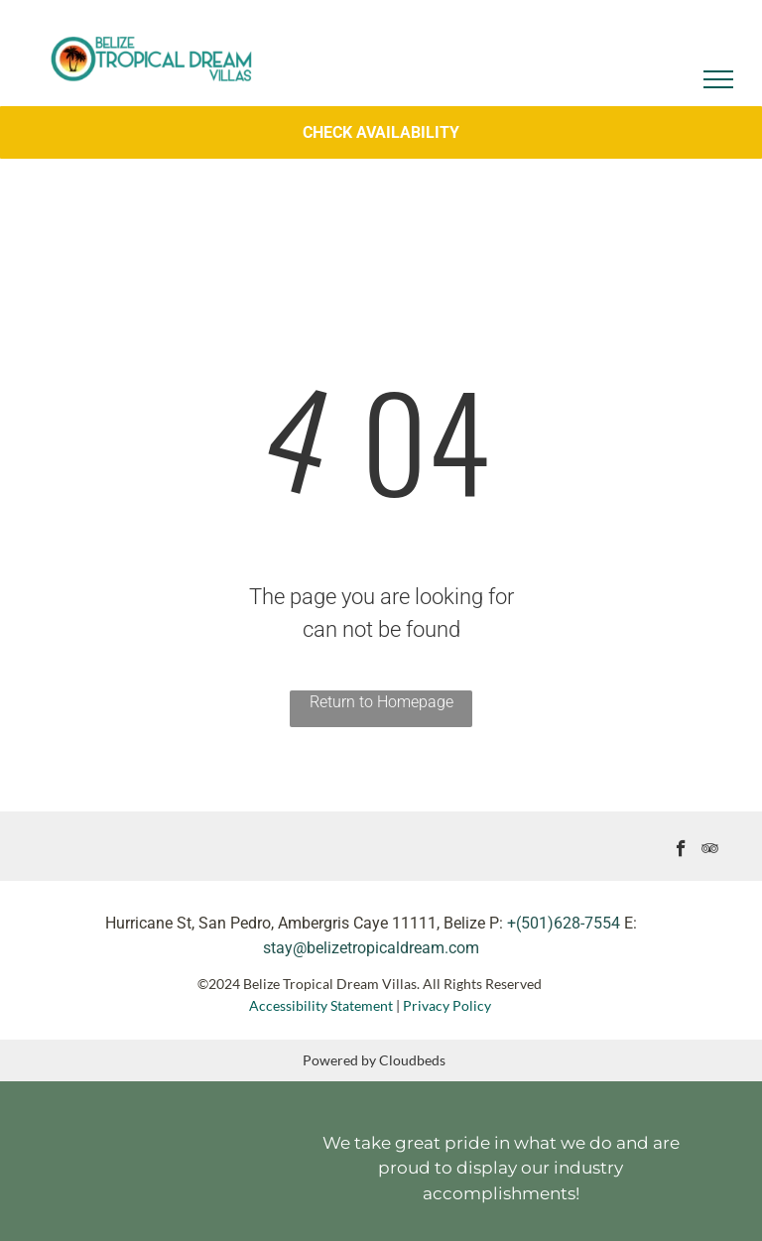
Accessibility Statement (321, 1005)
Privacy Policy (448, 1005)
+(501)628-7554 (563, 923)
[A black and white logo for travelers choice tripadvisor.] (109, 1158)
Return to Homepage (381, 701)
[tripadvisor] (710, 851)
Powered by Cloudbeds (374, 1060)
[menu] (718, 79)
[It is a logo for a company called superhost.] (213, 1158)
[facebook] (681, 851)
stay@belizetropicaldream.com (371, 947)
